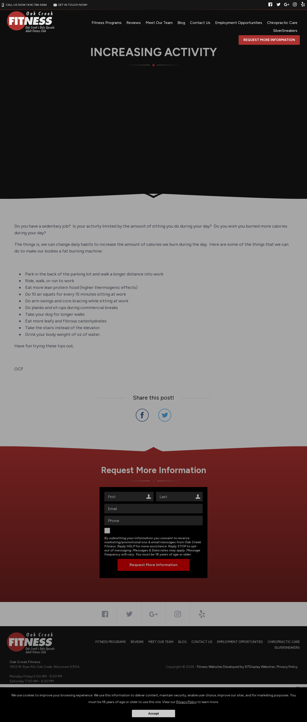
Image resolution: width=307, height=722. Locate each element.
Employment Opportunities (238, 22)
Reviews (133, 22)
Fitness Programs (107, 22)
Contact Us (200, 22)
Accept (153, 713)
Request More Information (269, 40)
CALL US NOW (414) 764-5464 (23, 4)
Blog (181, 22)
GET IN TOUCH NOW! (69, 4)
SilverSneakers (285, 30)
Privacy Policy (186, 702)
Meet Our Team (159, 22)
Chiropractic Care (282, 22)
